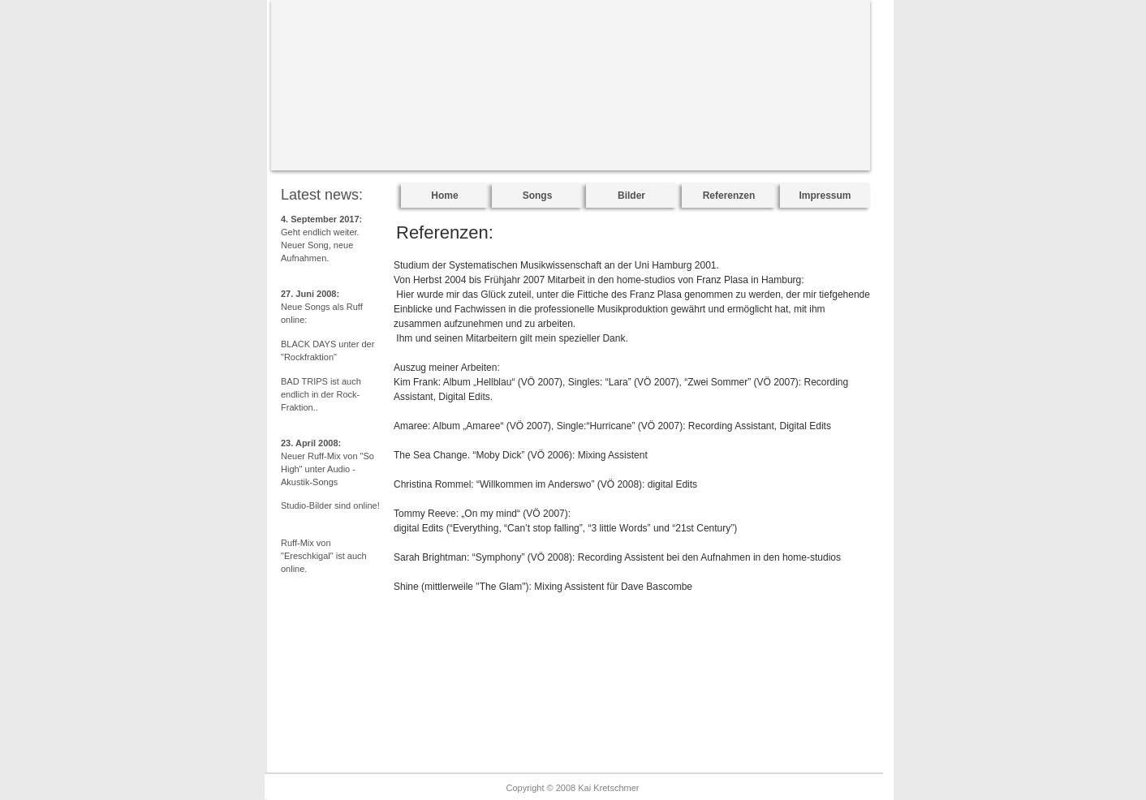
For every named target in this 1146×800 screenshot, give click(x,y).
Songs (538, 195)
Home (444, 195)
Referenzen (729, 195)
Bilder (631, 195)
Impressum (825, 195)
